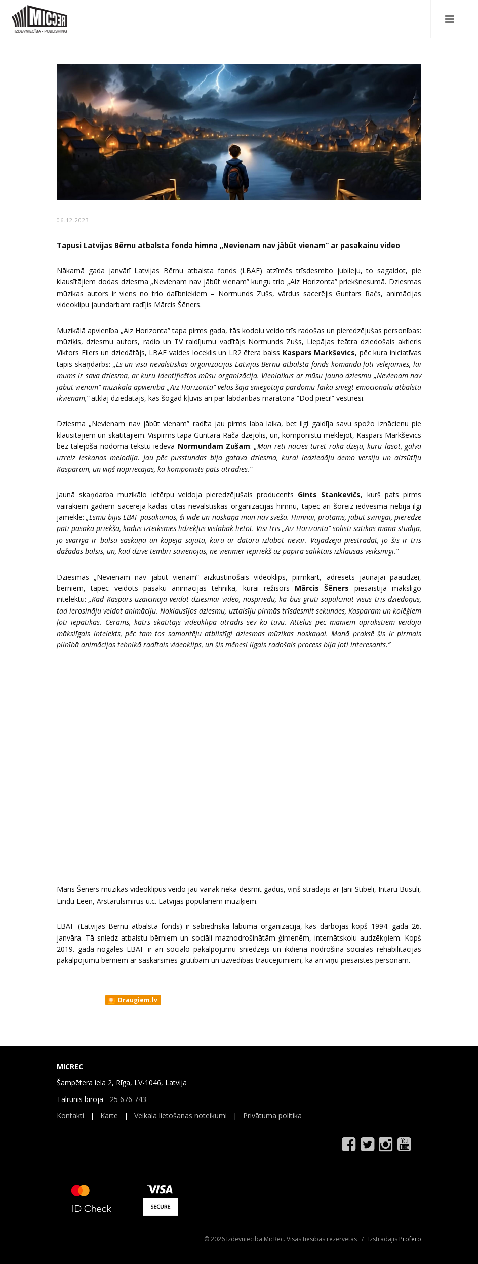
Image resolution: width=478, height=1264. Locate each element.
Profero (410, 1239)
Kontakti (70, 1115)
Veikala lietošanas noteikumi (180, 1115)
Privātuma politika (272, 1115)
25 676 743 (128, 1099)
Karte (109, 1115)
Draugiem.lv (132, 1000)
